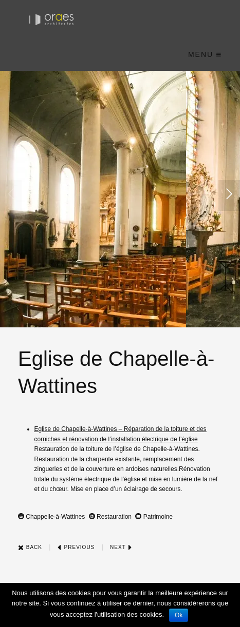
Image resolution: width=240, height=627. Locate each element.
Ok (178, 615)
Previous (76, 547)
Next (121, 547)
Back (30, 547)
